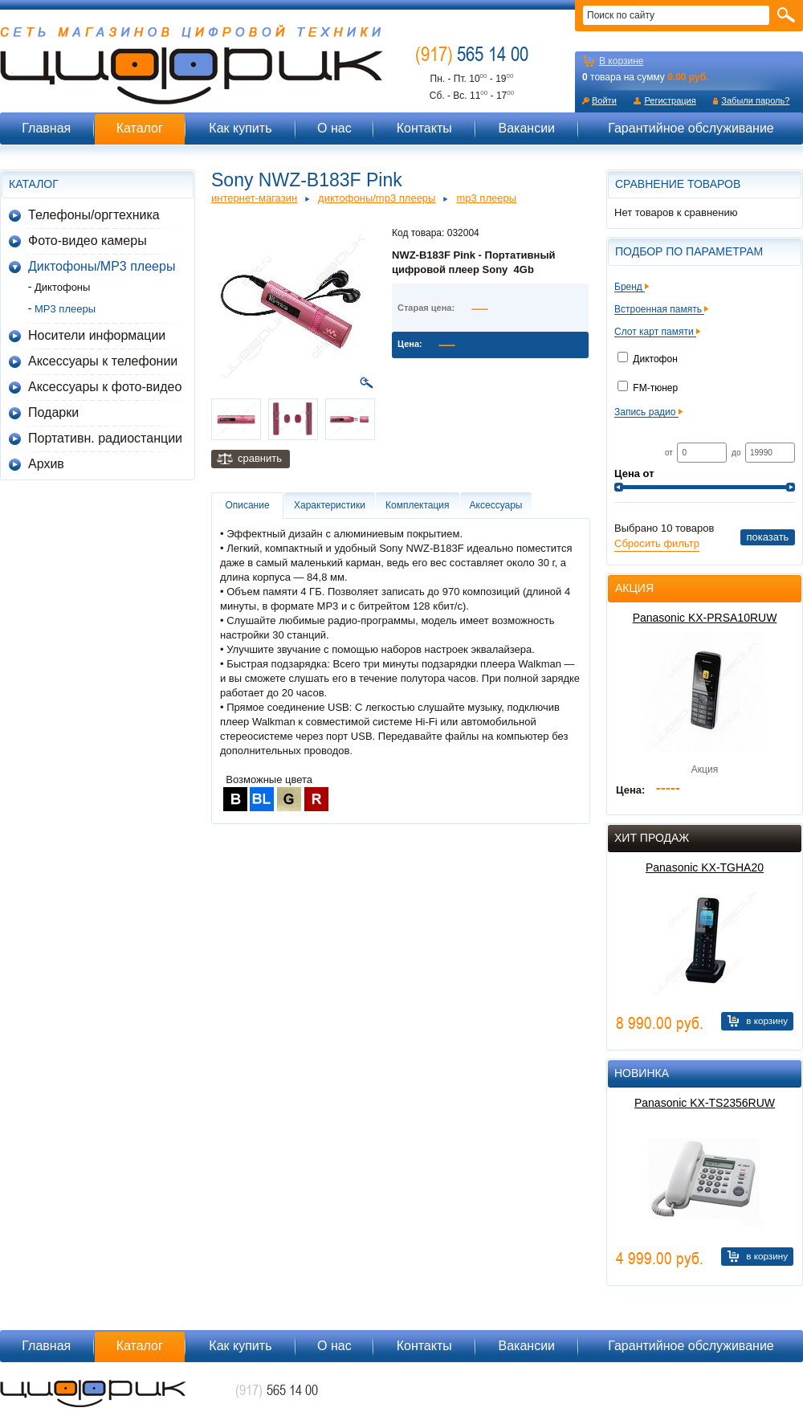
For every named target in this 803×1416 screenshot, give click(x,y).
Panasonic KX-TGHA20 (705, 867)
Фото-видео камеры (87, 240)
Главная (46, 128)
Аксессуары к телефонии (102, 361)
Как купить (240, 128)
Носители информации (96, 335)
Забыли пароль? (755, 100)
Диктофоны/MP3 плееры (101, 266)
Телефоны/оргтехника (94, 215)
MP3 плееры (65, 309)
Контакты (424, 128)
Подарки (53, 412)
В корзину (767, 1020)
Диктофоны (62, 287)
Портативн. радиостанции (105, 438)
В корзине (621, 61)
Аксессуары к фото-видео (104, 387)
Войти (604, 100)
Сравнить (260, 458)
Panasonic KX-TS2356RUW (704, 1102)
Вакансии (526, 128)
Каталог (139, 128)
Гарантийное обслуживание (691, 128)
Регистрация (669, 100)
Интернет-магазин (254, 198)
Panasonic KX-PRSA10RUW (705, 617)
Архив (46, 464)
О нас (334, 128)
